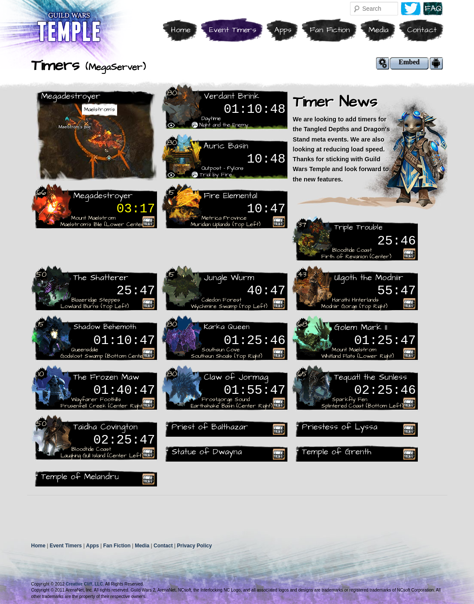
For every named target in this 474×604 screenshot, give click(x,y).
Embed (409, 62)
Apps (283, 29)
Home (180, 29)
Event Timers (232, 29)
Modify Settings (382, 63)
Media (378, 29)
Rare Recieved (148, 221)
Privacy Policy (194, 546)
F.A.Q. (433, 8)
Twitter (411, 8)
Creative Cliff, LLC (84, 584)
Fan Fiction (330, 29)
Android (436, 63)
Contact (422, 29)
